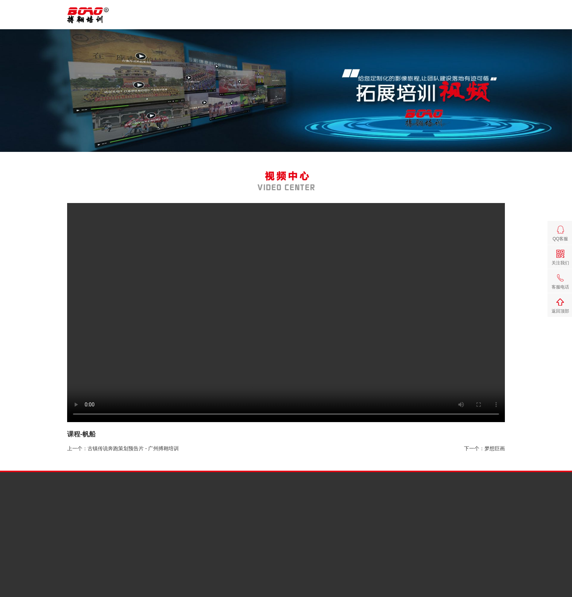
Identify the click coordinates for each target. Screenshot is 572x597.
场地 (467, 19)
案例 (406, 19)
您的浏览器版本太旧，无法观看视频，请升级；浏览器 (286, 312)
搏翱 (344, 19)
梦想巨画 (494, 448)
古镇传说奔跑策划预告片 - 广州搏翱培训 (133, 448)
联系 (498, 19)
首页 (313, 19)
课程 (375, 19)
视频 (436, 19)
